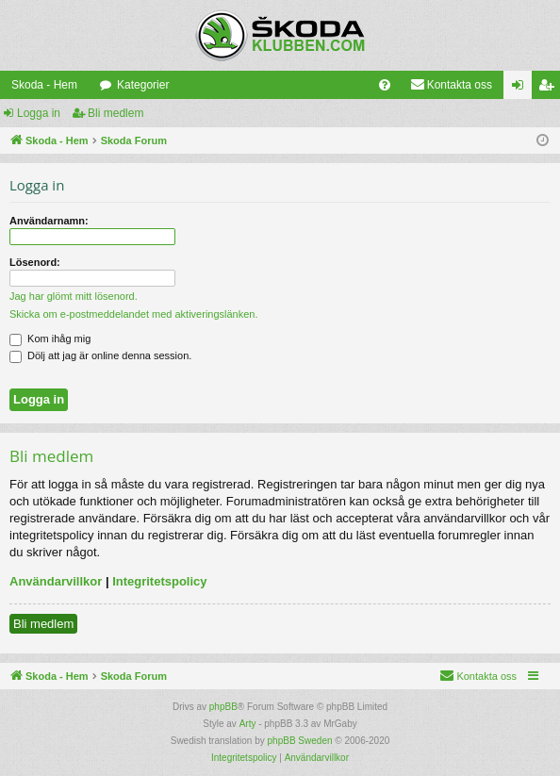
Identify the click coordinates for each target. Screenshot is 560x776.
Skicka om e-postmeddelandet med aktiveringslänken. (133, 314)
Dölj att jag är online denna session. (100, 355)
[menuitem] (385, 85)
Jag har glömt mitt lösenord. (73, 296)
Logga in (38, 113)
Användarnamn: (49, 220)
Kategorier (143, 84)
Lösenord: (34, 262)
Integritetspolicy (159, 581)
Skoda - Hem (44, 84)
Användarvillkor (55, 581)
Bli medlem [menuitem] (550, 88)
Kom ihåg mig (50, 338)
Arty (247, 723)
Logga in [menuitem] (522, 88)
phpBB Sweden (300, 740)
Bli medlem (115, 113)
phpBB (223, 707)
